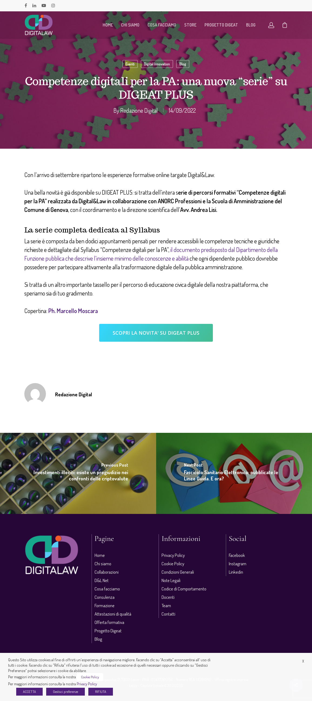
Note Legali (171, 580)
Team (166, 605)
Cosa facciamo (161, 25)
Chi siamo (130, 25)
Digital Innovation (157, 64)
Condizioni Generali (178, 572)
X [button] (303, 661)
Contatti (168, 614)
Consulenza (105, 597)
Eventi (130, 64)
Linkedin (236, 572)
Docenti (168, 597)
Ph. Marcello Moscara (73, 310)
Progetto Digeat (221, 25)
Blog (251, 25)
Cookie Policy (173, 563)
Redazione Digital (139, 110)
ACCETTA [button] (29, 691)
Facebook (237, 555)
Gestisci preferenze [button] (65, 691)
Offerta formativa (109, 622)
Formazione (105, 605)
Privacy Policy (173, 555)
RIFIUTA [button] (100, 691)
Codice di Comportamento (184, 589)
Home (108, 25)
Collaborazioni (107, 572)
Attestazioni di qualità (113, 614)
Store (190, 25)
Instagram (237, 563)
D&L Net (102, 580)
